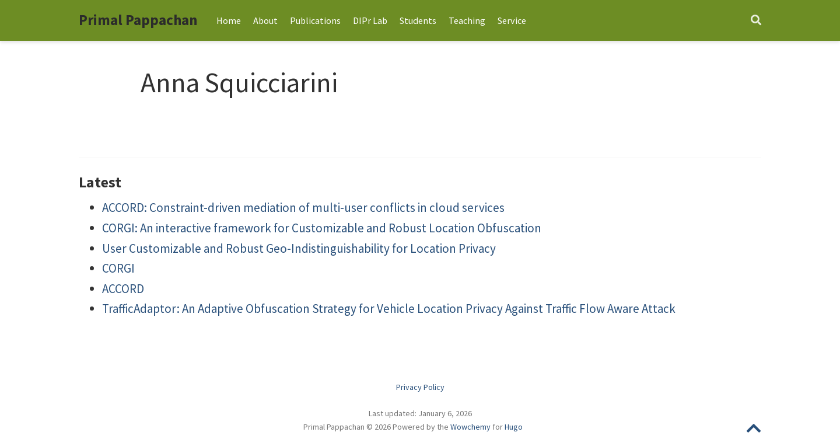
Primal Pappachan (138, 20)
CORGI (118, 268)
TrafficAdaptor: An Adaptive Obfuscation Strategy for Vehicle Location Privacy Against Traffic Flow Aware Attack (389, 308)
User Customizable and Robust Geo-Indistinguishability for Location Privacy (299, 248)
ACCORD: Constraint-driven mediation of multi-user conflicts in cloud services (303, 207)
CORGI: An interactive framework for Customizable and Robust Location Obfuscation (321, 228)
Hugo (514, 426)
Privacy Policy (420, 387)
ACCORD (123, 289)
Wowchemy (470, 426)
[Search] (756, 20)
